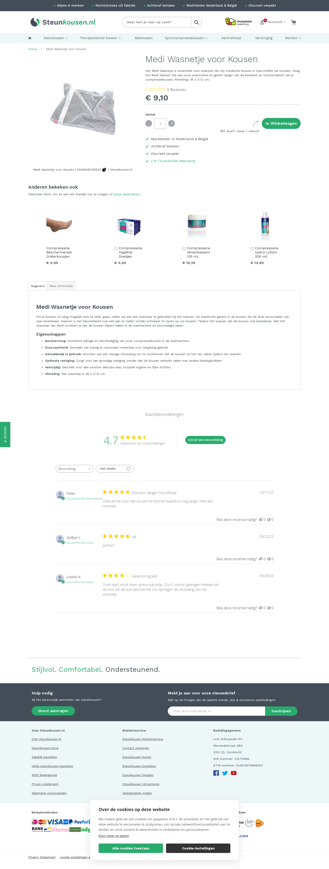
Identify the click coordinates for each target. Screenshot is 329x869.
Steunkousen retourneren (140, 784)
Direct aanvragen (53, 711)
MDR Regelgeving (44, 775)
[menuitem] (30, 38)
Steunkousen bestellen (139, 766)
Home (32, 49)
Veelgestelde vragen (137, 793)
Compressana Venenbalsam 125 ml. (198, 252)
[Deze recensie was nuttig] (260, 519)
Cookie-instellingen (198, 848)
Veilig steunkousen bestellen (52, 766)
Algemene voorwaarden (49, 793)
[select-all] (127, 194)
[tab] (37, 285)
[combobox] (162, 22)
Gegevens (38, 286)
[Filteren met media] (115, 469)
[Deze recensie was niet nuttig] (268, 519)
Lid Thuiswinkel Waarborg (173, 161)
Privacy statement (45, 784)
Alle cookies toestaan (130, 848)
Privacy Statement (42, 857)
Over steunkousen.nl (46, 739)
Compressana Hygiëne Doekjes (130, 252)
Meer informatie (61, 286)
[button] (5, 434)
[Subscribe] (281, 711)
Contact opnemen (135, 748)
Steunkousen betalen (138, 775)
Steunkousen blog (45, 748)
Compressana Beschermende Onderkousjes (59, 252)
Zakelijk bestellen (44, 757)
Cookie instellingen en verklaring (83, 857)
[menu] (164, 38)
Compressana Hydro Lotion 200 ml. (266, 252)
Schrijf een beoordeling (205, 440)
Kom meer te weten (114, 835)
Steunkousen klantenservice (142, 739)
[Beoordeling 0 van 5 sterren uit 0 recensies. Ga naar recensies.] (165, 89)
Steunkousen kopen (136, 757)
